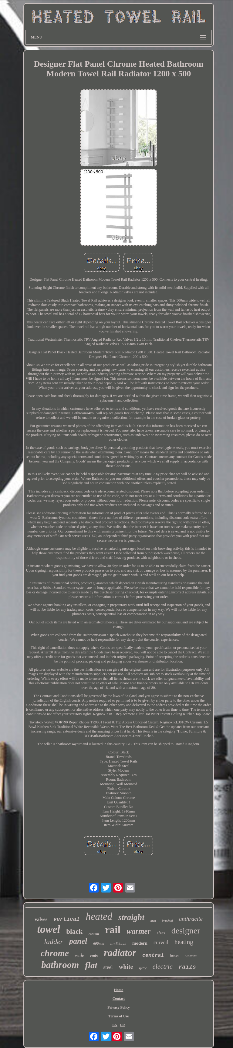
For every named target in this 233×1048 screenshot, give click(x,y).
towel (48, 929)
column (94, 934)
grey (142, 968)
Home (118, 990)
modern (139, 943)
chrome (55, 953)
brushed (167, 920)
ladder (53, 942)
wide (79, 955)
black (74, 931)
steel (108, 967)
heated (99, 916)
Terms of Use (119, 1016)
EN (114, 1025)
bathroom (60, 965)
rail (112, 929)
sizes (161, 932)
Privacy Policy (118, 1007)
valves (41, 919)
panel (78, 941)
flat (91, 965)
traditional (118, 944)
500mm (191, 955)
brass (174, 955)
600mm (98, 943)
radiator (120, 952)
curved (161, 943)
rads (94, 955)
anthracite (191, 919)
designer (185, 930)
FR (122, 1025)
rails (187, 967)
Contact (119, 998)
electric (163, 966)
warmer (138, 931)
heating (183, 942)
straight (131, 917)
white (126, 966)
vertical (66, 919)
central (153, 955)
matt (153, 920)
